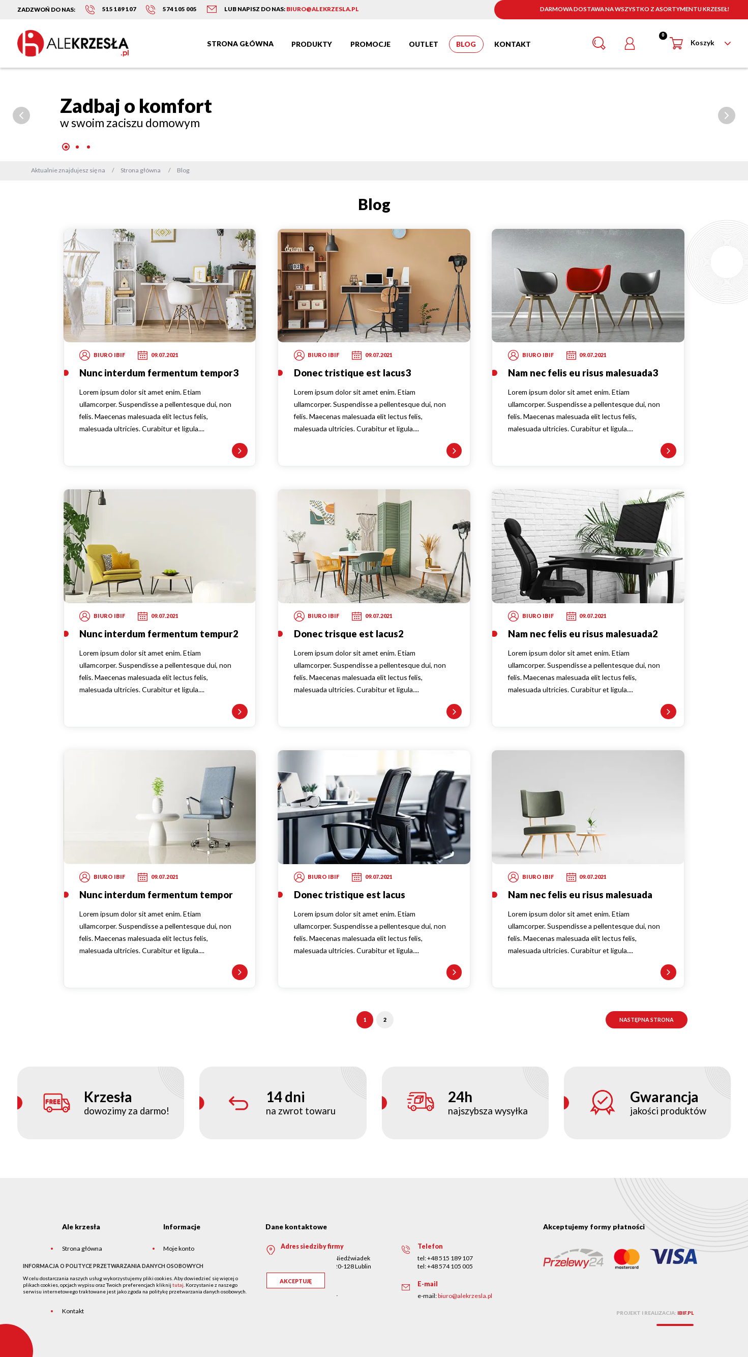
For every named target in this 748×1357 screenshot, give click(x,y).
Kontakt (73, 1311)
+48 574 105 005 (450, 1266)
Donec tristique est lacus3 (352, 372)
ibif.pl (685, 1313)
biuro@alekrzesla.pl (465, 1296)
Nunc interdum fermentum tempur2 (158, 633)
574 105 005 (180, 9)
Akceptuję (296, 1281)
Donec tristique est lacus (349, 894)
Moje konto (178, 1248)
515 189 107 (119, 9)
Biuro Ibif (109, 354)
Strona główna (82, 1248)
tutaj (178, 1285)
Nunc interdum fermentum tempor (156, 894)
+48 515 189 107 (450, 1258)
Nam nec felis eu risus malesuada (580, 894)
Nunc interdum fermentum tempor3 (158, 372)
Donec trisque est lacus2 (349, 633)
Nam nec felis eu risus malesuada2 (583, 633)
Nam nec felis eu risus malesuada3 (583, 372)
